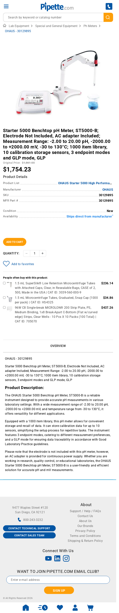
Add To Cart (14, 241)
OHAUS (107, 189)
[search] (108, 17)
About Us (85, 521)
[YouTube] (48, 559)
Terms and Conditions (85, 536)
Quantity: (11, 253)
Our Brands (85, 526)
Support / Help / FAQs (85, 511)
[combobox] (58, 17)
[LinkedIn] (57, 559)
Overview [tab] (58, 346)
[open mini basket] (90, 608)
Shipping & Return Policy (85, 541)
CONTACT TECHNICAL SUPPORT (29, 528)
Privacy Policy (85, 531)
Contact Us (85, 516)
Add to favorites (18, 264)
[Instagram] (66, 559)
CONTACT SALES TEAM (29, 535)
